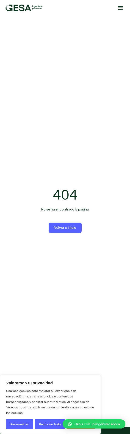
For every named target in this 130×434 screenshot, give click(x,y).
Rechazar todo (50, 424)
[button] (120, 8)
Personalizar (20, 424)
